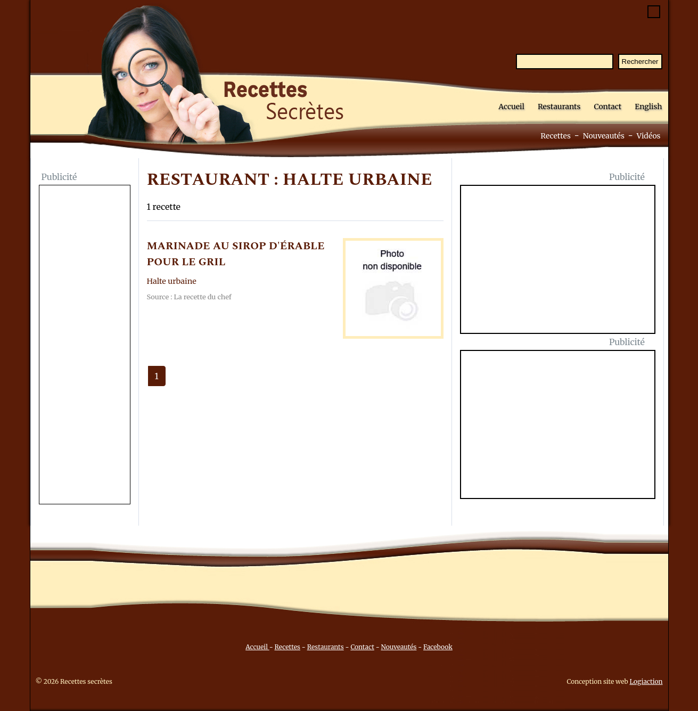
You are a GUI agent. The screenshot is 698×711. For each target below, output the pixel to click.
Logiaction (646, 681)
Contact (607, 106)
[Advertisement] (84, 345)
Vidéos (649, 136)
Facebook (438, 647)
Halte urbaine (171, 281)
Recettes (555, 136)
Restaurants (559, 106)
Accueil (511, 106)
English (648, 106)
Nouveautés (604, 136)
